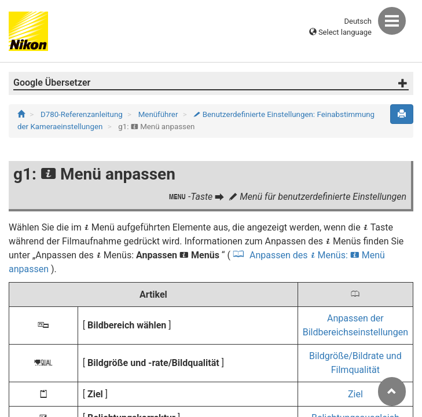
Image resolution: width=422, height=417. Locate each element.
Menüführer (159, 114)
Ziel (355, 394)
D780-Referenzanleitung (82, 114)
